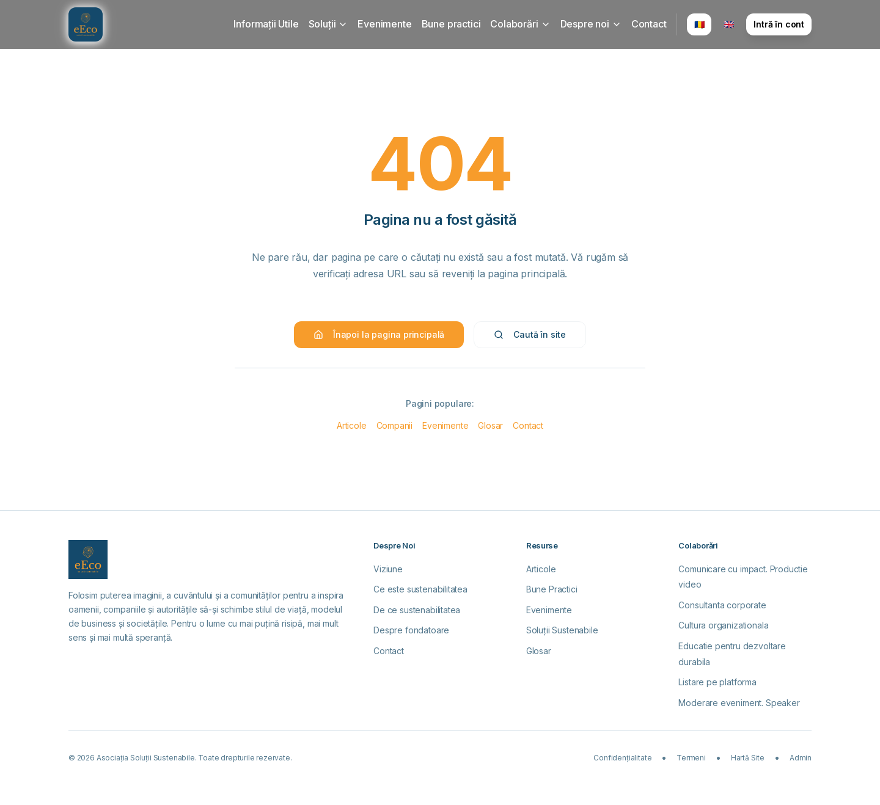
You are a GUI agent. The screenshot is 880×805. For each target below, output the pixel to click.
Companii (394, 425)
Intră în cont (779, 24)
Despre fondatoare (411, 630)
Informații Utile (265, 24)
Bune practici (451, 24)
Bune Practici (552, 589)
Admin (801, 757)
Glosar (490, 425)
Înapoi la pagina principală (379, 334)
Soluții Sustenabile (562, 630)
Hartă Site (748, 757)
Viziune (388, 569)
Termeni (691, 757)
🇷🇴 (699, 24)
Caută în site (530, 334)
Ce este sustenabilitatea (420, 589)
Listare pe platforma (717, 682)
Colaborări (520, 24)
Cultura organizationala (723, 625)
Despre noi (591, 24)
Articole (352, 425)
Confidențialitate (622, 757)
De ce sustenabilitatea (416, 610)
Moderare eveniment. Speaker (738, 703)
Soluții (328, 24)
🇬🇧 (729, 24)
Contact (649, 24)
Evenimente (384, 24)
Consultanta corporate (722, 605)
